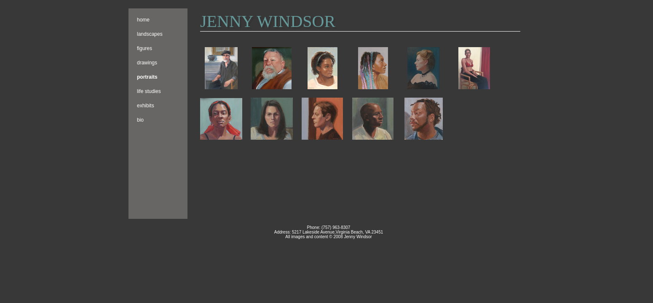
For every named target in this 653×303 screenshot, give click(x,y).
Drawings (147, 63)
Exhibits (145, 106)
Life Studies (149, 91)
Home (143, 20)
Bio (140, 120)
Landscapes (150, 34)
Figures (144, 48)
